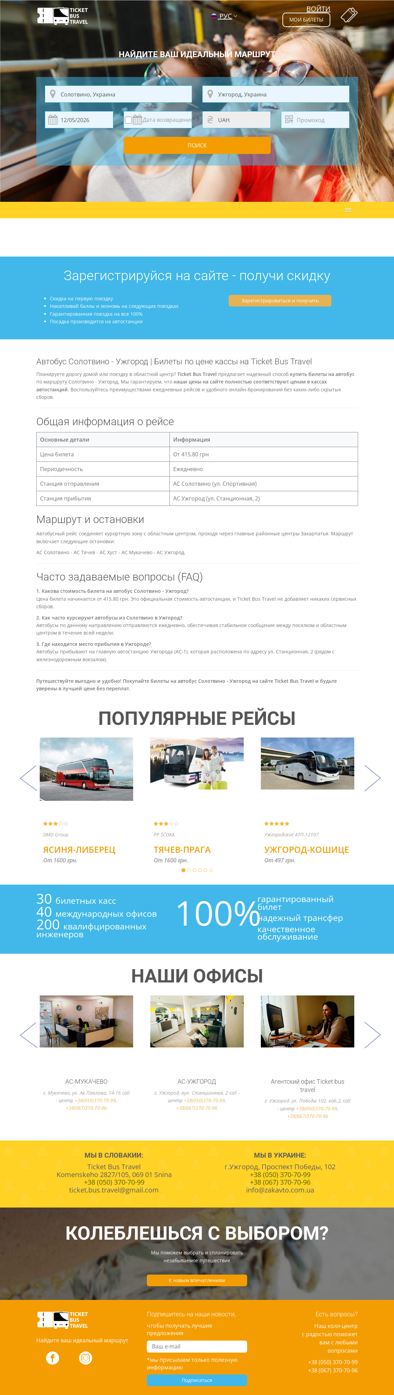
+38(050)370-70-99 (95, 1100)
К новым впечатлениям (197, 1280)
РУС (221, 16)
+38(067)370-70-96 (86, 1108)
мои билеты (304, 20)
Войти (318, 8)
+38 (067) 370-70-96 (333, 1370)
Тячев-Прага (182, 849)
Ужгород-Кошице (306, 849)
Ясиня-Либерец (79, 849)
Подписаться (197, 1380)
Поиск (197, 145)
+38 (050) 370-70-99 (333, 1362)
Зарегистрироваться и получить (280, 300)
